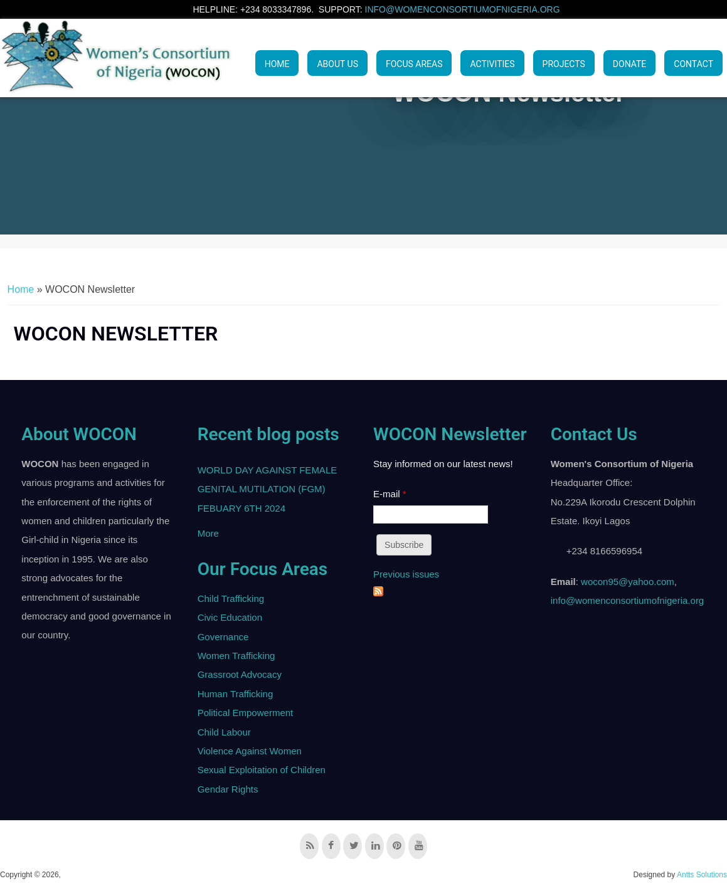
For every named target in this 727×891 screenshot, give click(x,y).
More (208, 533)
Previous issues (406, 574)
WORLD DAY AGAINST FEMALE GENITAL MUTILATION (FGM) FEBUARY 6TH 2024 (267, 489)
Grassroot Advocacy (240, 674)
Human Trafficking (235, 693)
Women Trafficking (236, 655)
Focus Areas (414, 64)
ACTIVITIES (492, 64)
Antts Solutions (702, 874)
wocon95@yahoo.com (627, 581)
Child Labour (224, 732)
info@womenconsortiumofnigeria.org (462, 9)
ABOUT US (337, 64)
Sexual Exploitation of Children (262, 769)
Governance (223, 636)
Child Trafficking (231, 598)
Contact (693, 64)
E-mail (389, 493)
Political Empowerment (246, 712)
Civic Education (230, 617)
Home (277, 64)
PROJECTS (564, 64)
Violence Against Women (250, 751)
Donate (630, 64)
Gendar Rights (228, 789)
